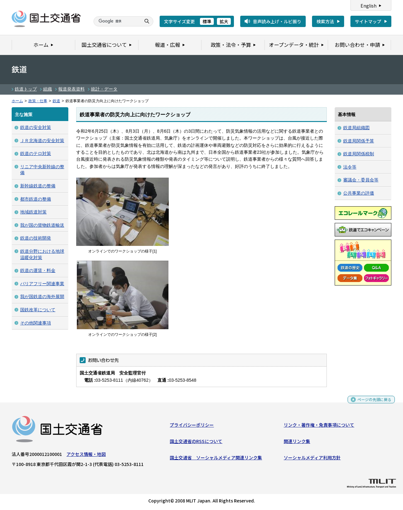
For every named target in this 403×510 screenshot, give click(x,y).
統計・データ (104, 88)
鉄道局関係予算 (358, 140)
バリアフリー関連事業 (42, 283)
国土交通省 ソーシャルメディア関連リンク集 (216, 459)
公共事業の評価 (358, 193)
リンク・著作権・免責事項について (319, 426)
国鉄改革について (37, 309)
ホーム (17, 101)
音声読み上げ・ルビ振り (277, 21)
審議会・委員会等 (360, 179)
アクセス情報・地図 (86, 455)
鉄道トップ (26, 88)
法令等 (349, 166)
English (368, 6)
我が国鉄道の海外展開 (42, 296)
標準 (206, 21)
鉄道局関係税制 (358, 153)
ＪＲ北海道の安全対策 (42, 140)
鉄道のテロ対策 (35, 153)
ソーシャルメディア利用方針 (312, 459)
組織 (47, 88)
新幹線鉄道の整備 (37, 185)
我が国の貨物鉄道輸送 (42, 225)
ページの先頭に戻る (372, 404)
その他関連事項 (35, 322)
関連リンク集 (297, 443)
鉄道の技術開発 (35, 238)
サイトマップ (368, 21)
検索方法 (325, 21)
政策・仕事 (37, 101)
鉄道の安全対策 (35, 127)
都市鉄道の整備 (35, 199)
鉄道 (56, 101)
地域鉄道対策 (33, 211)
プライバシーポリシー (192, 426)
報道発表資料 (71, 88)
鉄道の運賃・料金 (37, 270)
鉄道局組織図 (356, 127)
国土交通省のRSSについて (196, 443)
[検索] (116, 21)
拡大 (223, 21)
